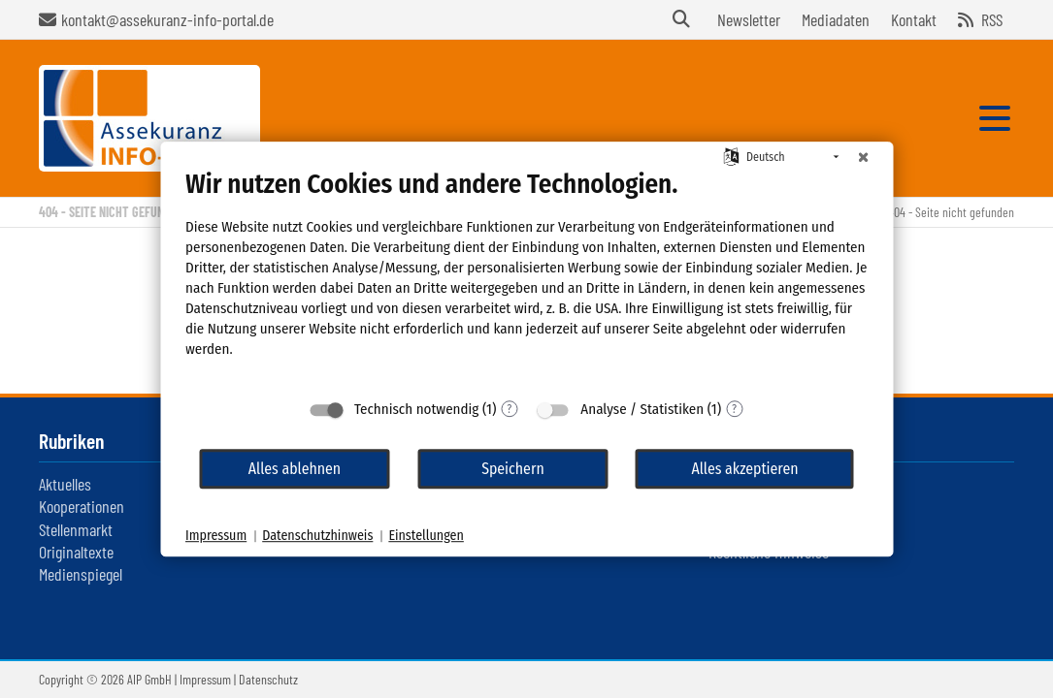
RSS (992, 19)
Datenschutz (268, 679)
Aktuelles (65, 483)
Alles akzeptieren (744, 469)
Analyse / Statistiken (642, 409)
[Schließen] (862, 157)
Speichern (512, 469)
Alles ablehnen (294, 469)
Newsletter (748, 19)
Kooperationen (81, 506)
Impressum (205, 679)
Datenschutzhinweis (317, 535)
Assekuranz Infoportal (149, 118)
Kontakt (914, 19)
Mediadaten (836, 19)
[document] (526, 278)
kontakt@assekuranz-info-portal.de (167, 19)
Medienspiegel (80, 574)
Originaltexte (76, 551)
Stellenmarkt (76, 529)
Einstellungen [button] (425, 535)
